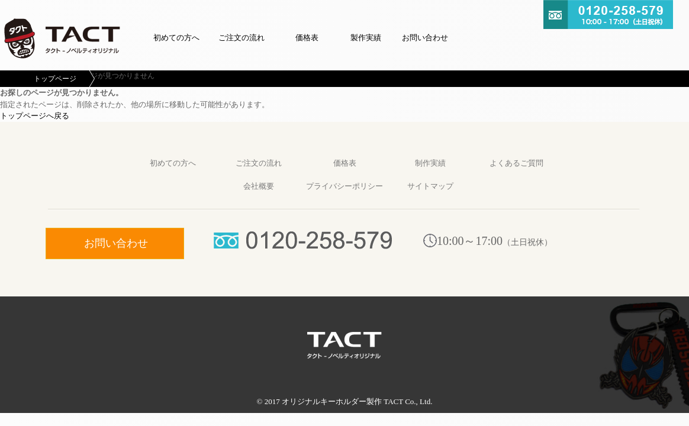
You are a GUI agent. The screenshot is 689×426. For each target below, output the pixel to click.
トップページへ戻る (34, 115)
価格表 (306, 37)
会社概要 (258, 186)
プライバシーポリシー (344, 186)
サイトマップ (430, 186)
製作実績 (365, 37)
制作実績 (430, 163)
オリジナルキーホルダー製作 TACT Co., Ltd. (357, 401)
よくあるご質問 (516, 163)
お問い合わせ (425, 37)
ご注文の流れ (241, 37)
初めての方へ (176, 37)
